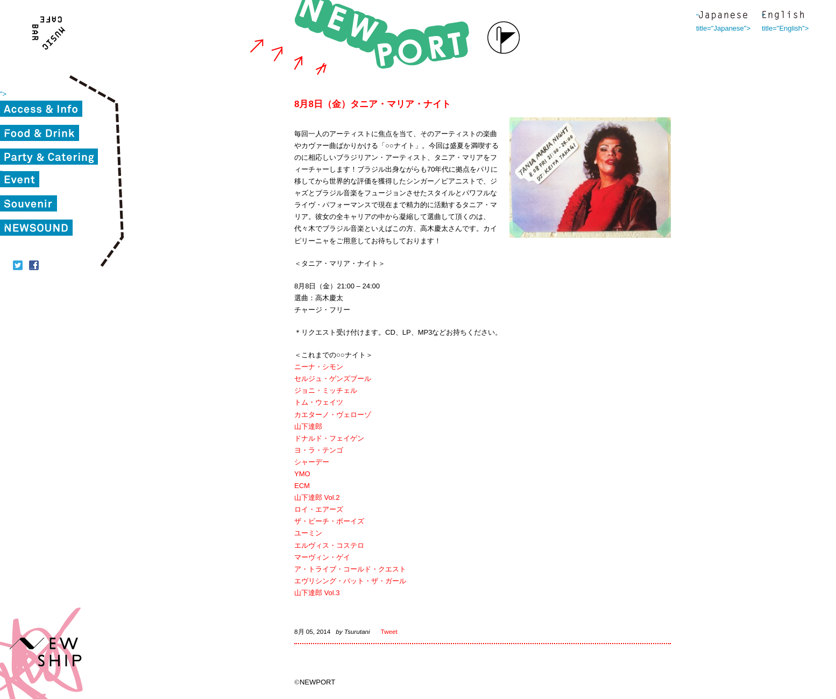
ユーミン (308, 533)
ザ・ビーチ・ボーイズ (329, 521)
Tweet (389, 631)
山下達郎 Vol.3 (317, 593)
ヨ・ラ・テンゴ (318, 450)
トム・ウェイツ (318, 402)
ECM (302, 486)
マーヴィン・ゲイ (322, 557)
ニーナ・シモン (318, 367)
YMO (302, 474)
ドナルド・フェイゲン (329, 438)
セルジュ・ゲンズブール (332, 379)
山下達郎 (308, 426)
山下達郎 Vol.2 (317, 497)
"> (3, 94)
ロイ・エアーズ (318, 509)
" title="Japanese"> (723, 16)
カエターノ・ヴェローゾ (332, 415)
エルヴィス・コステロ (329, 545)
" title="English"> (783, 16)
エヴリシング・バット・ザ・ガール (350, 581)
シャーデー (311, 462)
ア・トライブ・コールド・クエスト (350, 569)
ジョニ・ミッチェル (325, 390)
